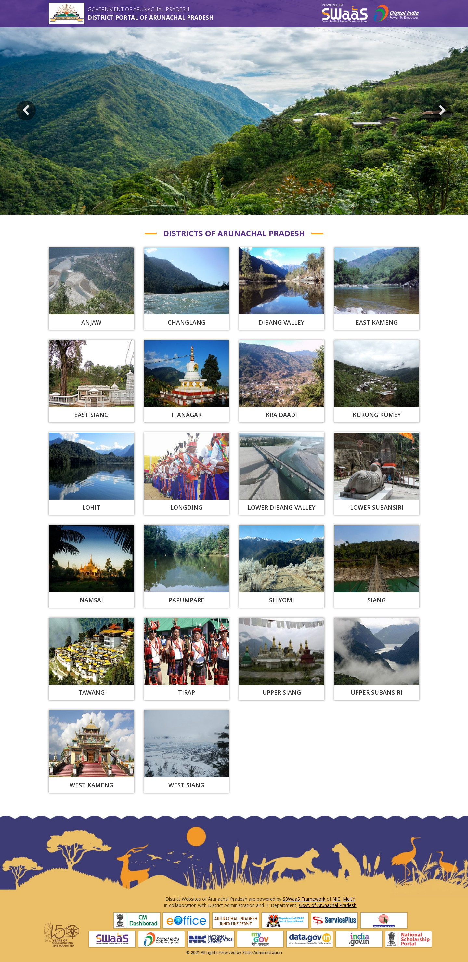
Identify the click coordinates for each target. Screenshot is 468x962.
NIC (336, 899)
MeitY (349, 899)
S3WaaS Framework (304, 899)
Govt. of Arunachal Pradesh (328, 905)
